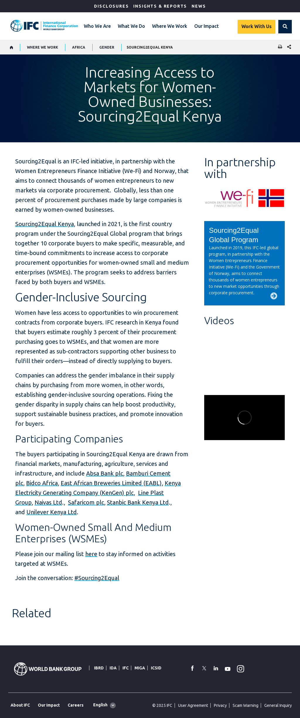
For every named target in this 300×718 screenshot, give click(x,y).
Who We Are (97, 26)
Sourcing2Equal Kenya (44, 223)
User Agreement (193, 705)
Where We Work (169, 26)
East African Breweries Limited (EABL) (111, 483)
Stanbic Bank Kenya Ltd (138, 502)
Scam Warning (245, 705)
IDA (113, 668)
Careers (75, 705)
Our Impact (206, 26)
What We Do (131, 26)
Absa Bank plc (104, 473)
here (91, 554)
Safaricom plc (86, 502)
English (100, 704)
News (199, 6)
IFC (125, 668)
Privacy (220, 705)
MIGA (139, 668)
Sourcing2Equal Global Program (233, 235)
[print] (279, 47)
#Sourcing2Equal (96, 578)
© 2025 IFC (162, 705)
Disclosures (111, 6)
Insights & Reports (160, 6)
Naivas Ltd (48, 502)
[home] (11, 47)
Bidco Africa (42, 483)
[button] (285, 26)
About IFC (20, 705)
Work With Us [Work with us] (256, 26)
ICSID (156, 668)
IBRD (99, 668)
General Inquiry (278, 705)
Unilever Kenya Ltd (51, 512)
